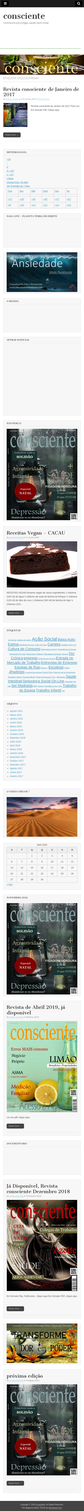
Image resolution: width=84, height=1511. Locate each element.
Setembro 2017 (17, 764)
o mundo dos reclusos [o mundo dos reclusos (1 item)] (33, 672)
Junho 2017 (16, 772)
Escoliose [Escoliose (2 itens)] (56, 667)
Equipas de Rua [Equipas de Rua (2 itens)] (27, 667)
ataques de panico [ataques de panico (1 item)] (24, 640)
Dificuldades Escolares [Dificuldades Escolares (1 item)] (52, 654)
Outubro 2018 (17, 734)
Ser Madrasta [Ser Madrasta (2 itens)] (22, 686)
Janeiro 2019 (16, 730)
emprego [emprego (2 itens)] (31, 658)
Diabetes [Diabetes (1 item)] (39, 654)
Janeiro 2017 (16, 776)
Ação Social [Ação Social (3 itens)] (44, 639)
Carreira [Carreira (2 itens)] (54, 644)
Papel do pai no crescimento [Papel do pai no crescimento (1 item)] (64, 672)
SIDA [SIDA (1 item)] (35, 686)
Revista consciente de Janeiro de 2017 (41, 92)
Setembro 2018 (17, 737)
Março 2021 (16, 715)
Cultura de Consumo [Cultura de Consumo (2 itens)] (24, 649)
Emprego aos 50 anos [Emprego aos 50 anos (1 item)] (46, 659)
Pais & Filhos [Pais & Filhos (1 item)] (48, 672)
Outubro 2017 (17, 760)
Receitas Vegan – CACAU (36, 533)
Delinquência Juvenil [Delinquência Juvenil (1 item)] (49, 649)
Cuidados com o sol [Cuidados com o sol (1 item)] (68, 645)
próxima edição (25, 1376)
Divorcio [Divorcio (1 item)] (65, 654)
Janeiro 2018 (16, 753)
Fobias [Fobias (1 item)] (66, 668)
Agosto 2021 (16, 711)
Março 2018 (16, 749)
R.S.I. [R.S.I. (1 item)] (54, 677)
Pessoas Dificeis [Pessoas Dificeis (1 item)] (29, 677)
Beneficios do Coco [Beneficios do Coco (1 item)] (26, 645)
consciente (24, 16)
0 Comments (43, 99)
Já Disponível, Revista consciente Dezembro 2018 (38, 1188)
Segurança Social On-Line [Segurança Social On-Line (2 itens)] (43, 681)
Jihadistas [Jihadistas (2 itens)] (16, 672)
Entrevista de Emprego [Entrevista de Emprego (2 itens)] (59, 663)
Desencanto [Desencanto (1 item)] (31, 654)
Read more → (11, 135)
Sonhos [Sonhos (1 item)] (41, 686)
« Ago (9, 884)
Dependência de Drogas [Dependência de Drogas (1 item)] (67, 649)
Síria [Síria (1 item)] (60, 686)
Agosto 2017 (16, 768)
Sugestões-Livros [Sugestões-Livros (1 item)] (51, 686)
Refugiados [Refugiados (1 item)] (61, 677)
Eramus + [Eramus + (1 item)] (44, 668)
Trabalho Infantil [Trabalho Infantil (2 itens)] (48, 690)
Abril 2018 (15, 745)
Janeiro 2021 (16, 718)
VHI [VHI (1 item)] (63, 691)
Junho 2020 (16, 722)
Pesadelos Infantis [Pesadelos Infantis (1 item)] (15, 677)
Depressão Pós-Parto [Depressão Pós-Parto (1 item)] (17, 654)
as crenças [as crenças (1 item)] (12, 640)
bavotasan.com (55, 1508)
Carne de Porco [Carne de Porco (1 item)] (41, 645)
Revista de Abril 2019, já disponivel (36, 1010)
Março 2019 (16, 726)
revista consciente (13, 99)
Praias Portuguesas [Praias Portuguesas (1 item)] (43, 677)
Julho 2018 (15, 741)
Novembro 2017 (18, 757)
